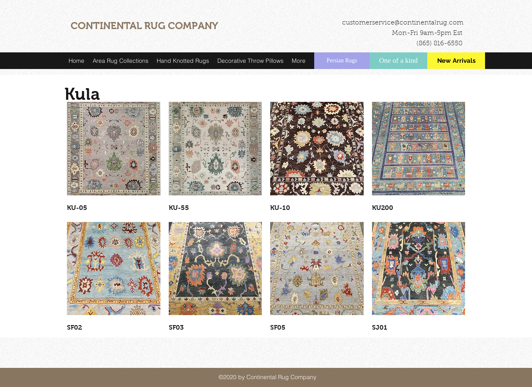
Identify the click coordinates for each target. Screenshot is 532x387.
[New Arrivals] (456, 60)
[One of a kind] (398, 60)
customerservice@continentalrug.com (402, 23)
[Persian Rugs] (341, 60)
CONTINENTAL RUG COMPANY (144, 25)
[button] (121, 60)
